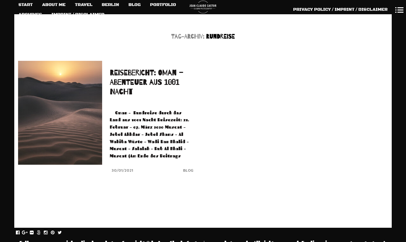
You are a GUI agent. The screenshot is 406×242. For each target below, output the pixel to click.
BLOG (134, 5)
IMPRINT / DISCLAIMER (77, 14)
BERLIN (110, 5)
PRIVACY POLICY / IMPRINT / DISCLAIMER (340, 9)
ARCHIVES (30, 14)
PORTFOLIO (163, 5)
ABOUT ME (54, 5)
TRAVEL (83, 5)
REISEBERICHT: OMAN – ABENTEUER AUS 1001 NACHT (146, 82)
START (25, 5)
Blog (188, 170)
